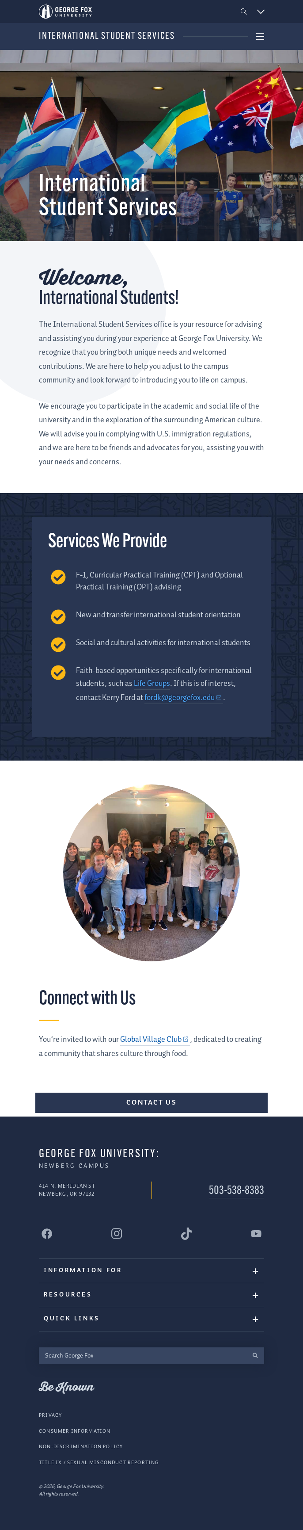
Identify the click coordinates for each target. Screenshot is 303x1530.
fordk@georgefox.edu (179, 698)
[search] (255, 1355)
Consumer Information (74, 1431)
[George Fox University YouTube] (256, 1234)
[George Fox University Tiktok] (186, 1234)
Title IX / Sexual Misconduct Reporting (99, 1462)
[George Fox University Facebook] (47, 1234)
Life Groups (152, 683)
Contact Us (151, 1102)
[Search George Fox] (142, 1355)
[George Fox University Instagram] (117, 1233)
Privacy (50, 1415)
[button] (244, 12)
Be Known (66, 1388)
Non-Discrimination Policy (81, 1446)
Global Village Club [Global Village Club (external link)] (151, 1039)
